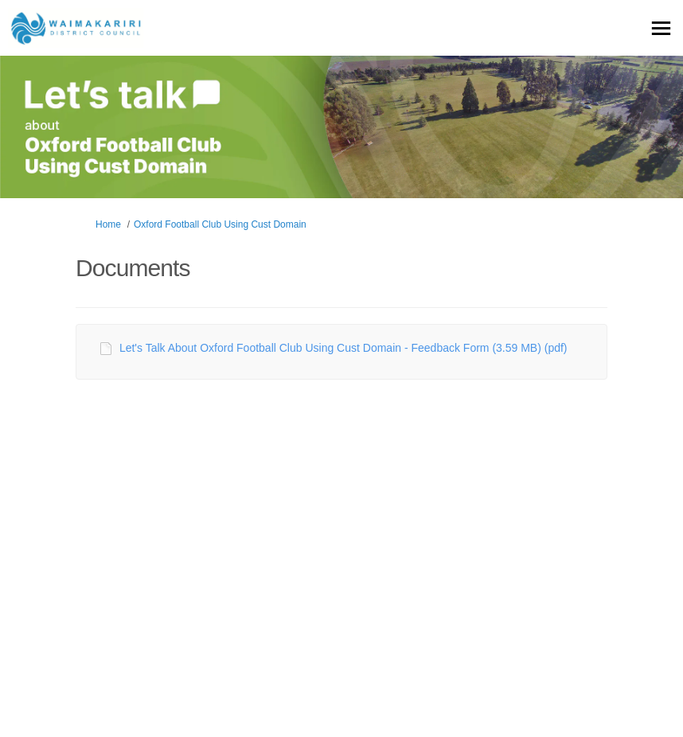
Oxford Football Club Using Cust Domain (220, 224)
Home (108, 224)
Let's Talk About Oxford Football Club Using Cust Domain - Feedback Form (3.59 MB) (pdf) (343, 347)
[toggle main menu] (661, 28)
